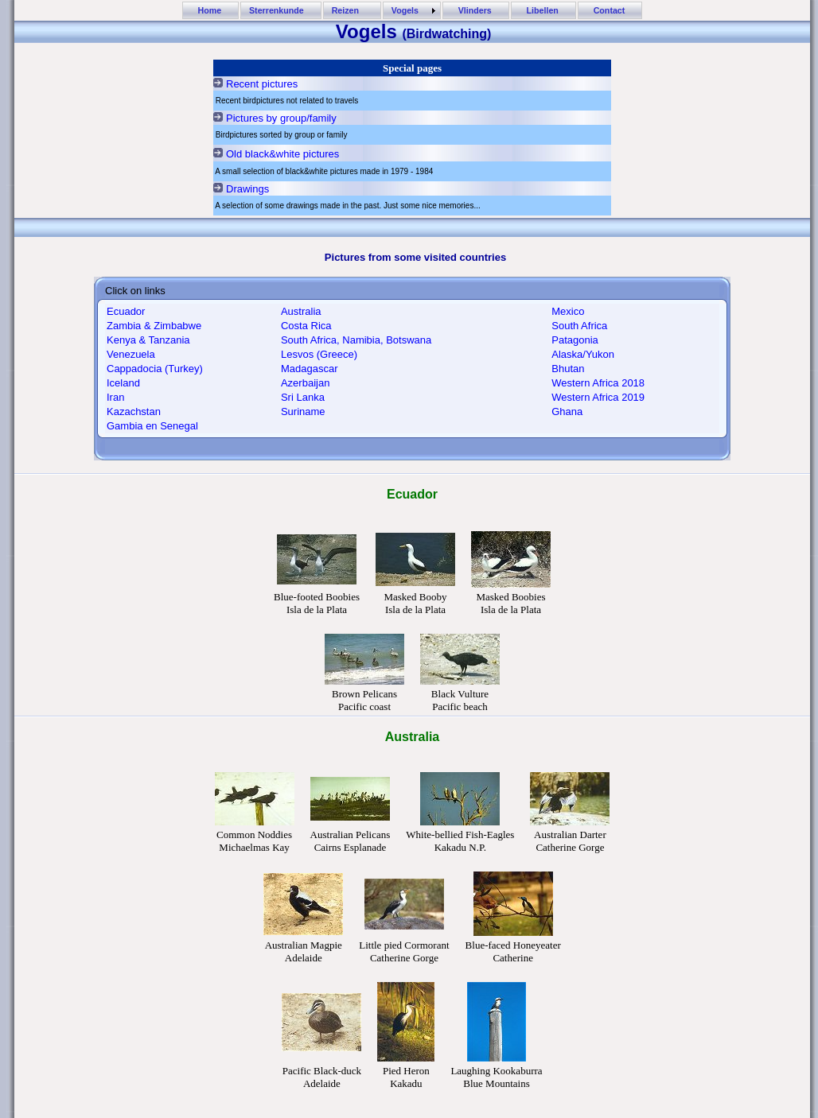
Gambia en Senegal (152, 426)
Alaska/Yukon (582, 354)
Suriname (303, 411)
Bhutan (567, 369)
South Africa (579, 326)
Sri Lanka (303, 397)
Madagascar (309, 369)
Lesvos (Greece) (319, 354)
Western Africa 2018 (598, 383)
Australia (301, 311)
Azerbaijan (305, 383)
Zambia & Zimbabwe (154, 326)
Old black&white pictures (282, 154)
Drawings (247, 189)
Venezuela (131, 354)
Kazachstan (134, 411)
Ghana (566, 411)
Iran (115, 397)
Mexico (567, 311)
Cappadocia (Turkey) (155, 369)
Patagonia (574, 340)
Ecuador (126, 311)
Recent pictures (262, 84)
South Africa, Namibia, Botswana (356, 340)
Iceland (123, 383)
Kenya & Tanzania (148, 340)
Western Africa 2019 (598, 397)
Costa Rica (306, 326)
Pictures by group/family (281, 118)
